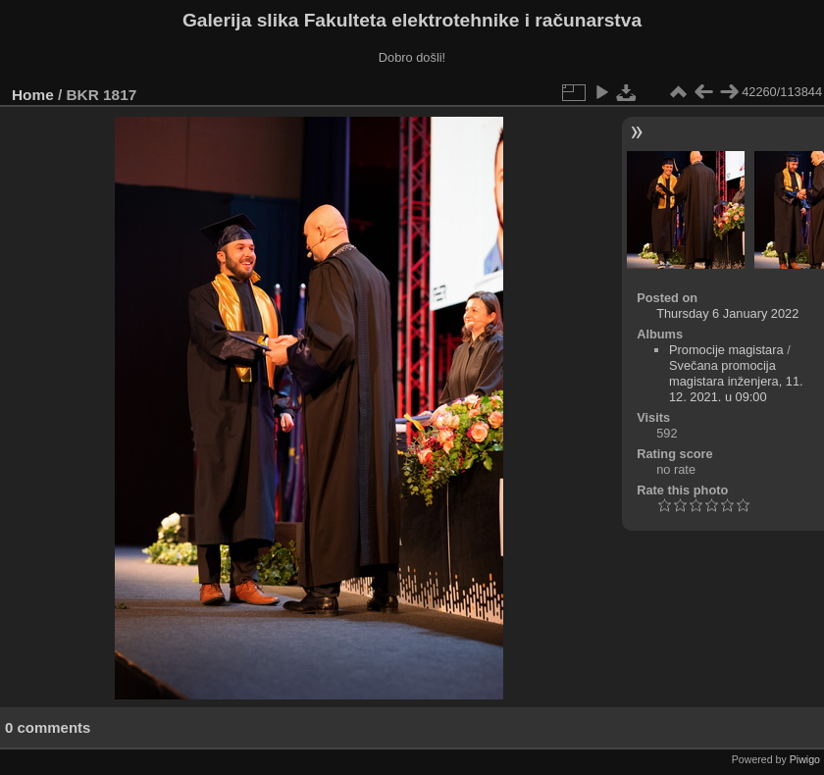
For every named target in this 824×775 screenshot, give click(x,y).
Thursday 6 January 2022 (727, 313)
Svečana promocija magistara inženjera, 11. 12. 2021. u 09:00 (736, 381)
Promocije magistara (726, 349)
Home (33, 94)
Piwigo (805, 759)
